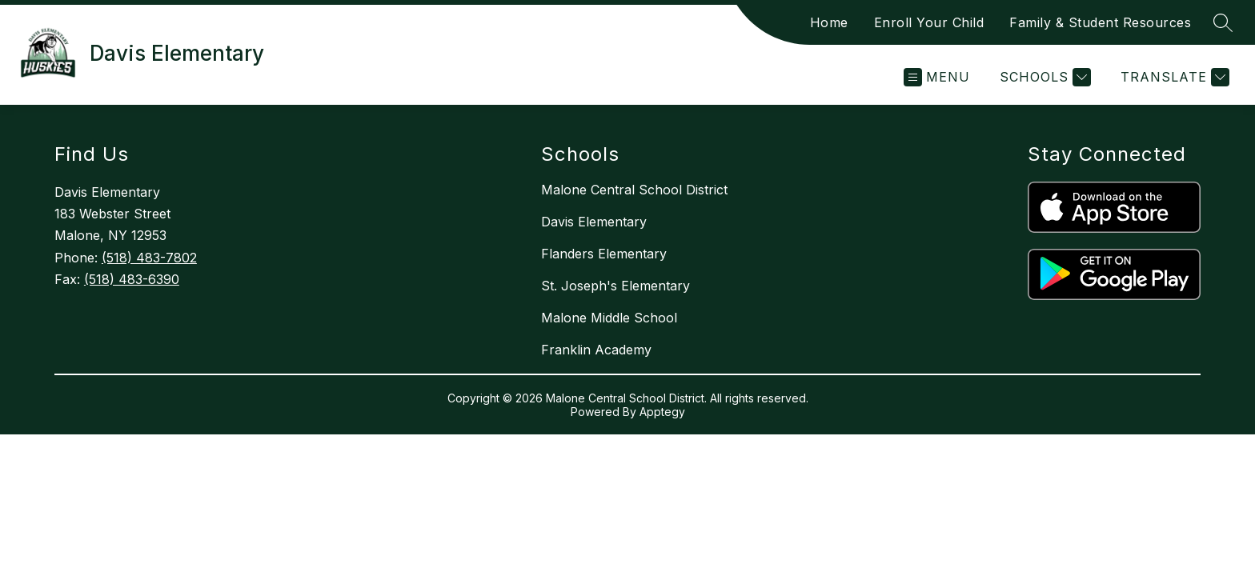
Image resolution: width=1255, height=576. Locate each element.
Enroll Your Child (929, 22)
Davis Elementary (594, 222)
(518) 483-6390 (131, 279)
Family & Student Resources (1100, 22)
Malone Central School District (634, 190)
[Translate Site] (1173, 77)
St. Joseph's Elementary (615, 286)
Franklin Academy (596, 350)
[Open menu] (937, 77)
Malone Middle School (609, 318)
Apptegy (662, 411)
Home (829, 22)
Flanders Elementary (604, 254)
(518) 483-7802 (149, 258)
